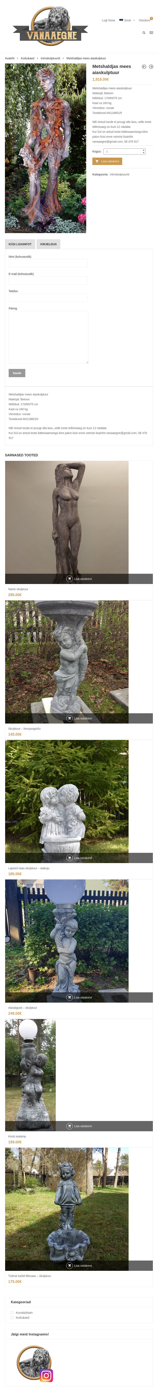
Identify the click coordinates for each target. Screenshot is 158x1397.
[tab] (20, 244)
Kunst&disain (24, 1312)
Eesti (125, 20)
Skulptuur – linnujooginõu (24, 728)
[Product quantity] (124, 151)
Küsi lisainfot (20, 244)
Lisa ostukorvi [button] (83, 579)
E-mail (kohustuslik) (48, 277)
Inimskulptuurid (50, 58)
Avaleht (9, 58)
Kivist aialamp (17, 1136)
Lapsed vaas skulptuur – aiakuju (28, 868)
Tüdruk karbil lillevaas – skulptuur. (29, 1276)
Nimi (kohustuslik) (48, 260)
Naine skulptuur (18, 589)
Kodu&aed (27, 58)
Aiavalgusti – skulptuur (22, 1007)
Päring (48, 335)
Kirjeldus (48, 244)
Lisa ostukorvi (110, 161)
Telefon (48, 294)
